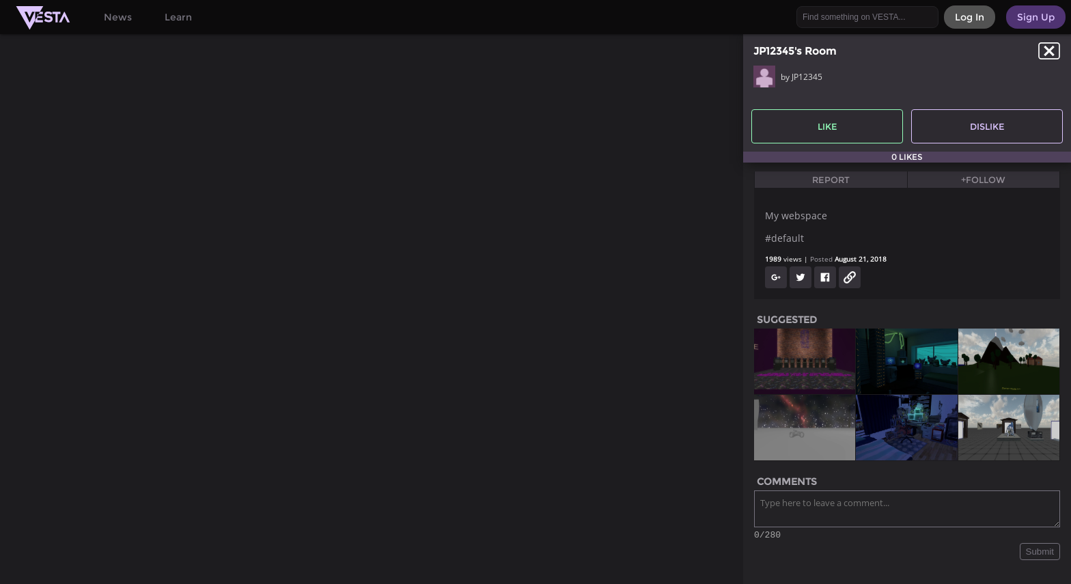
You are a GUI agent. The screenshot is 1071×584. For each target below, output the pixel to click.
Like (827, 126)
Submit (1040, 553)
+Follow (983, 179)
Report (831, 179)
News (118, 17)
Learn (178, 17)
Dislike (987, 126)
